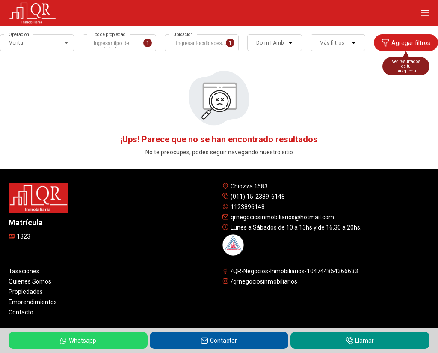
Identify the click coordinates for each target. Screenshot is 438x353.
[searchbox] (122, 44)
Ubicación (183, 34)
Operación (19, 34)
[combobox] (120, 42)
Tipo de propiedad (108, 34)
